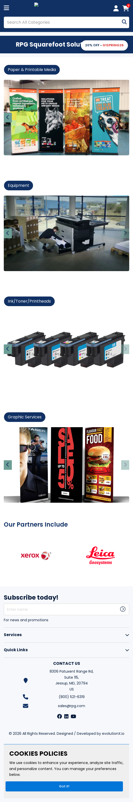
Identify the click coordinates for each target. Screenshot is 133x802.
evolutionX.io (113, 733)
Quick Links (16, 650)
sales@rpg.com (71, 705)
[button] (104, 45)
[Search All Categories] (66, 22)
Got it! (64, 786)
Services (13, 635)
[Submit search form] (124, 22)
